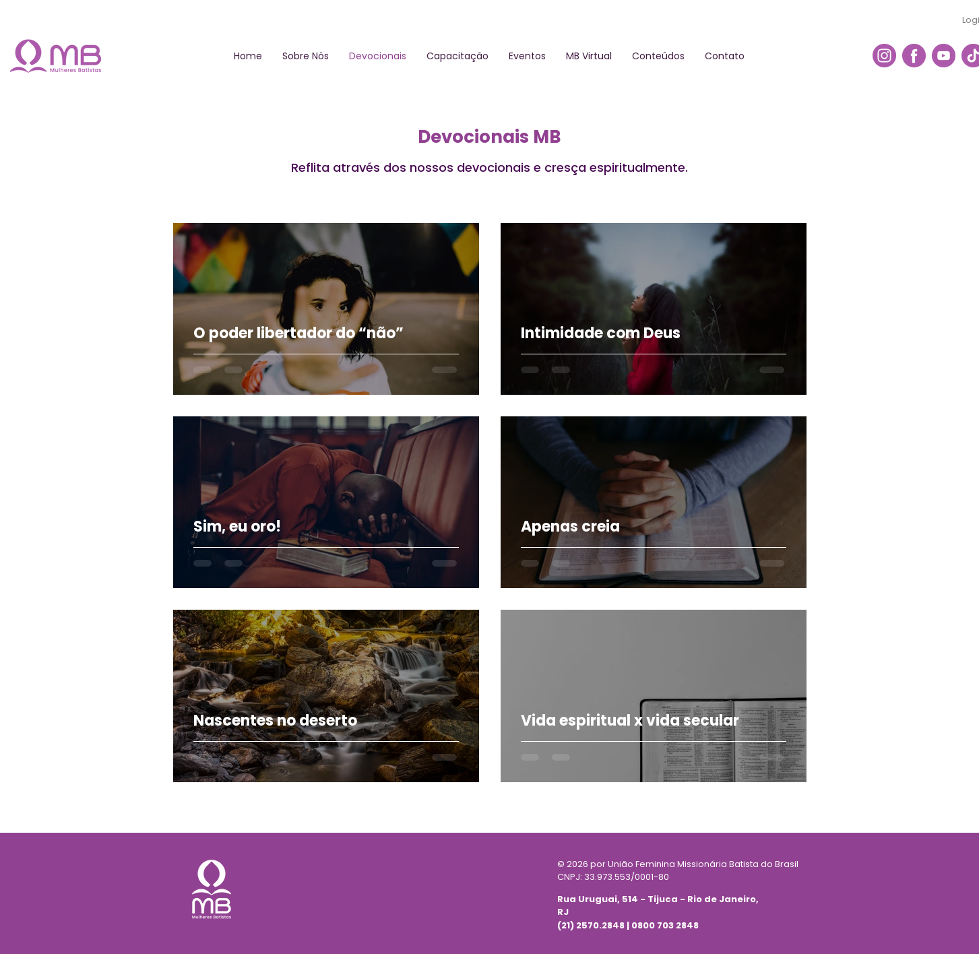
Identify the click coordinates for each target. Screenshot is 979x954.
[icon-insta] (884, 55)
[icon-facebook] (914, 55)
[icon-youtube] (943, 55)
